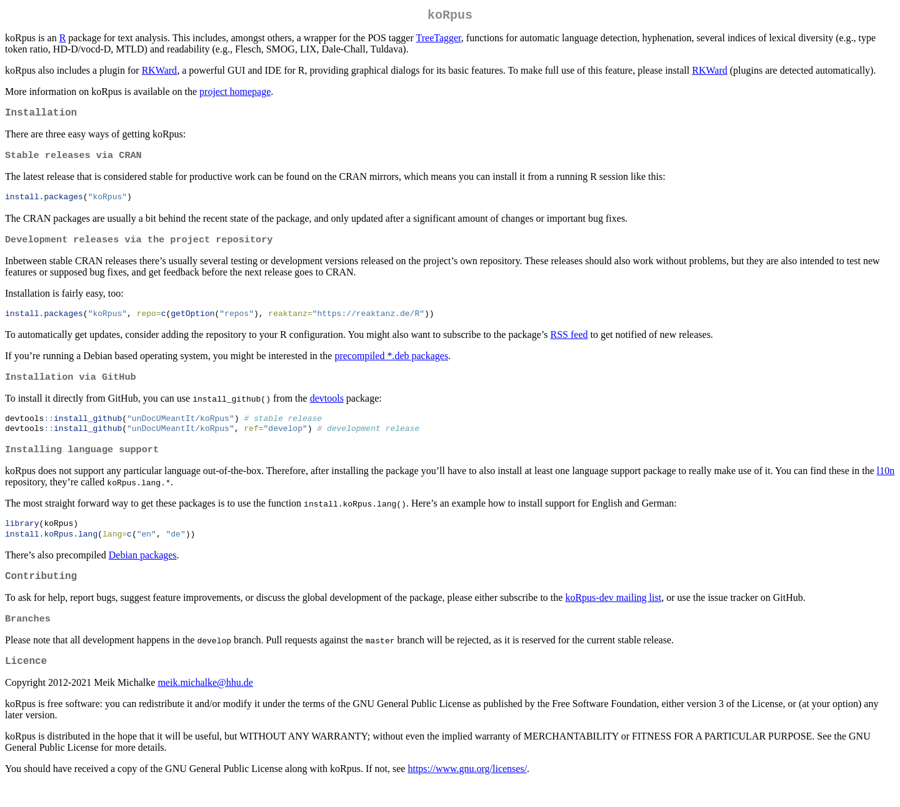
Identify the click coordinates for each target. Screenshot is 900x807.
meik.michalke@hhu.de (205, 705)
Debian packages (143, 571)
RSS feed (569, 344)
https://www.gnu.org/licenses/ (467, 791)
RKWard (159, 72)
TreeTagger (438, 40)
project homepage (235, 94)
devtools (327, 409)
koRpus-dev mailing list (613, 616)
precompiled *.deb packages (391, 365)
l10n (885, 485)
